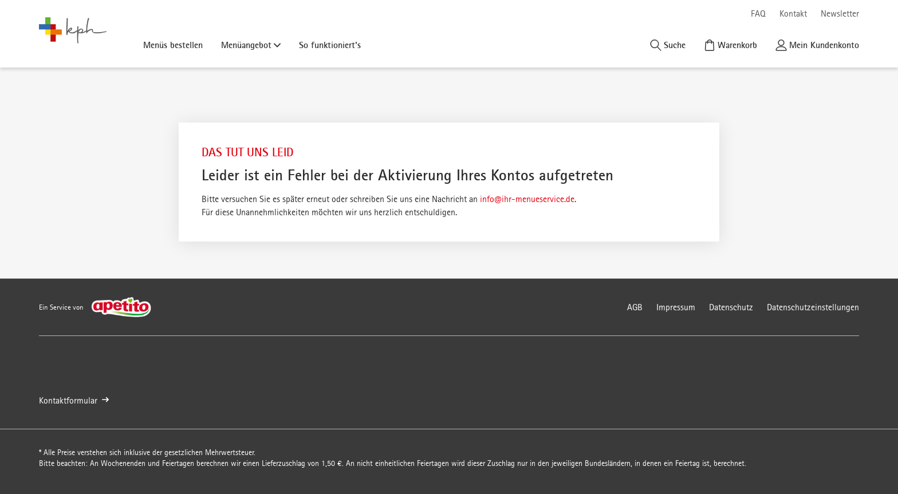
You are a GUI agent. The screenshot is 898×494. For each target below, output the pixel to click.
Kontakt (793, 13)
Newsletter (840, 13)
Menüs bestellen (173, 44)
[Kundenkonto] (817, 45)
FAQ (758, 13)
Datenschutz (731, 307)
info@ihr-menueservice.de (527, 198)
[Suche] (668, 45)
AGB (635, 307)
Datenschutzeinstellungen (813, 307)
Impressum (675, 307)
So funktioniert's (330, 44)
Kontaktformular (74, 400)
